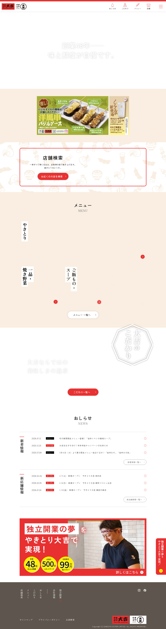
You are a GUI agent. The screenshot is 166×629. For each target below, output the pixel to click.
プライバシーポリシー (49, 619)
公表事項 (70, 619)
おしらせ (40, 594)
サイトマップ (26, 619)
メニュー (28, 594)
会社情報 (54, 594)
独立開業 (60, 594)
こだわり (34, 594)
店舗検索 (21, 594)
